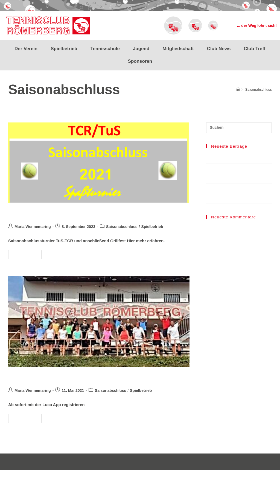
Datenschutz (246, 476)
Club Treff (255, 48)
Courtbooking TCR (222, 169)
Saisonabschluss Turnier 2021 (57, 213)
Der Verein (25, 48)
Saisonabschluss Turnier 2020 (57, 377)
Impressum (224, 476)
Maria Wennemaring (32, 226)
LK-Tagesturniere (220, 179)
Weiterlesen (27, 253)
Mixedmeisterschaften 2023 (229, 199)
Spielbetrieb (64, 48)
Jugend (141, 48)
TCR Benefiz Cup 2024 (225, 159)
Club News (219, 48)
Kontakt (265, 476)
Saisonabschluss (258, 89)
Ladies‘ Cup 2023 (220, 189)
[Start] (238, 89)
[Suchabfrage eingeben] (239, 127)
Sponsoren (140, 61)
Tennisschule (105, 48)
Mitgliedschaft (178, 48)
